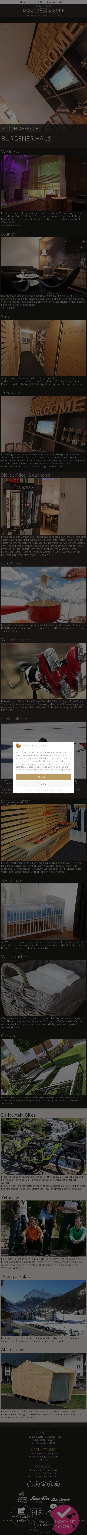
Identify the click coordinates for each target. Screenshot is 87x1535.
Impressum (55, 790)
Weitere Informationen (37, 790)
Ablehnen (43, 784)
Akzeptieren (43, 777)
